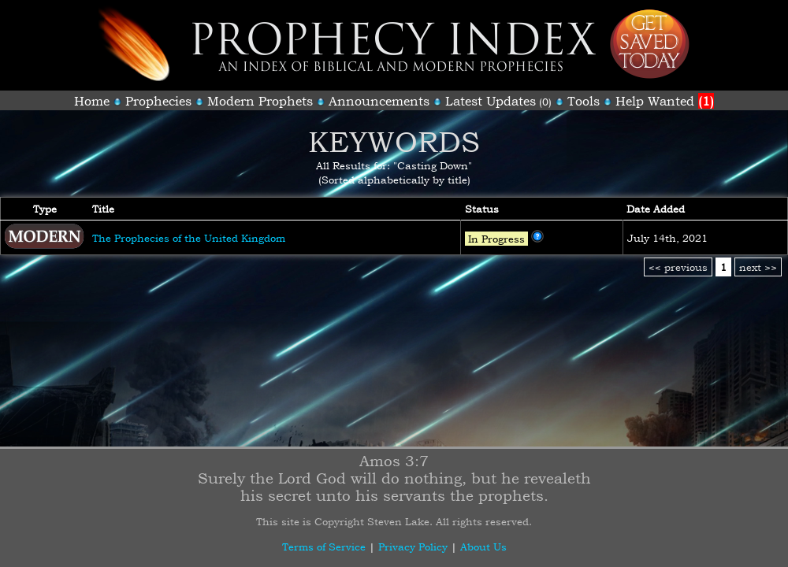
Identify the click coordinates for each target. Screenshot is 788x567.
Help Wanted (664, 101)
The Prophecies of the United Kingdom (188, 238)
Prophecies (158, 101)
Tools (583, 101)
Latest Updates (490, 101)
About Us (483, 546)
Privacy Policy (413, 546)
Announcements (379, 101)
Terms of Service (324, 546)
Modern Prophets (260, 101)
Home (92, 101)
